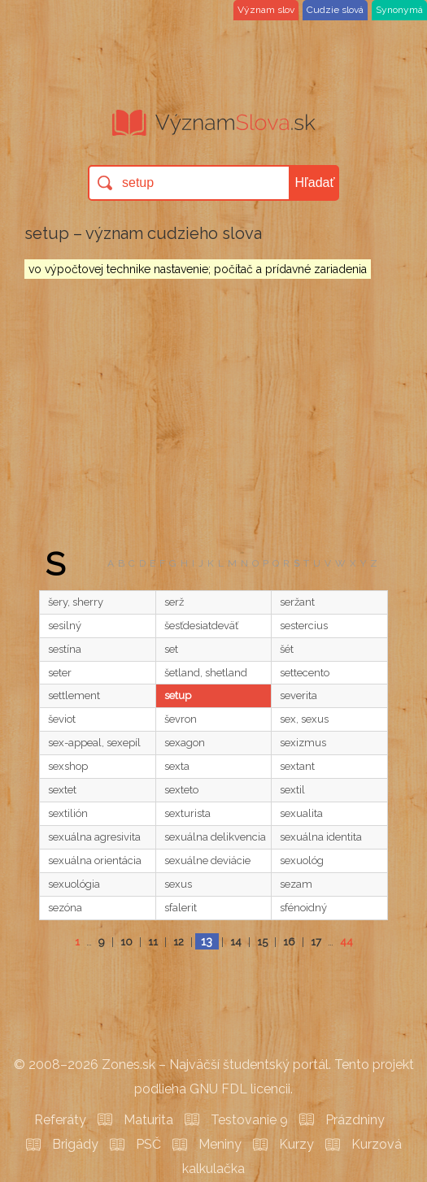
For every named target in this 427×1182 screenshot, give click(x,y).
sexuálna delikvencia (215, 837)
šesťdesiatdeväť (201, 625)
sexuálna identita (321, 837)
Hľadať (315, 182)
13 (206, 941)
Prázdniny (355, 1120)
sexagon (184, 743)
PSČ (148, 1144)
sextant (297, 766)
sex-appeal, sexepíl (94, 743)
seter (60, 673)
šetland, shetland (205, 673)
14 (236, 942)
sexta (177, 766)
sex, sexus (304, 719)
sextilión (68, 813)
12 (178, 942)
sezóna (65, 908)
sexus (178, 884)
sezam (296, 884)
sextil (292, 790)
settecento (304, 673)
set (171, 649)
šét (287, 649)
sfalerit (180, 908)
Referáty (60, 1120)
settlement (74, 695)
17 (316, 942)
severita (298, 695)
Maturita (148, 1120)
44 (346, 942)
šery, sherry (75, 602)
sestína (64, 649)
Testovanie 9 (249, 1120)
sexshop (68, 766)
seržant (297, 602)
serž (174, 602)
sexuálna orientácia (95, 860)
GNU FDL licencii (240, 1089)
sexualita (301, 813)
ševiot (62, 719)
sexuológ (302, 860)
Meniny (220, 1144)
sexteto (181, 790)
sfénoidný (303, 908)
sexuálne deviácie (207, 860)
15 (262, 942)
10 (126, 942)
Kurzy (296, 1144)
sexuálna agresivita (94, 837)
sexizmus (303, 743)
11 (153, 942)
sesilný (64, 625)
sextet (62, 790)
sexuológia (74, 884)
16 (289, 942)
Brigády (75, 1144)
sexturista (187, 813)
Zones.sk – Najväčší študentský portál (215, 1064)
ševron (180, 719)
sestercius (304, 625)
